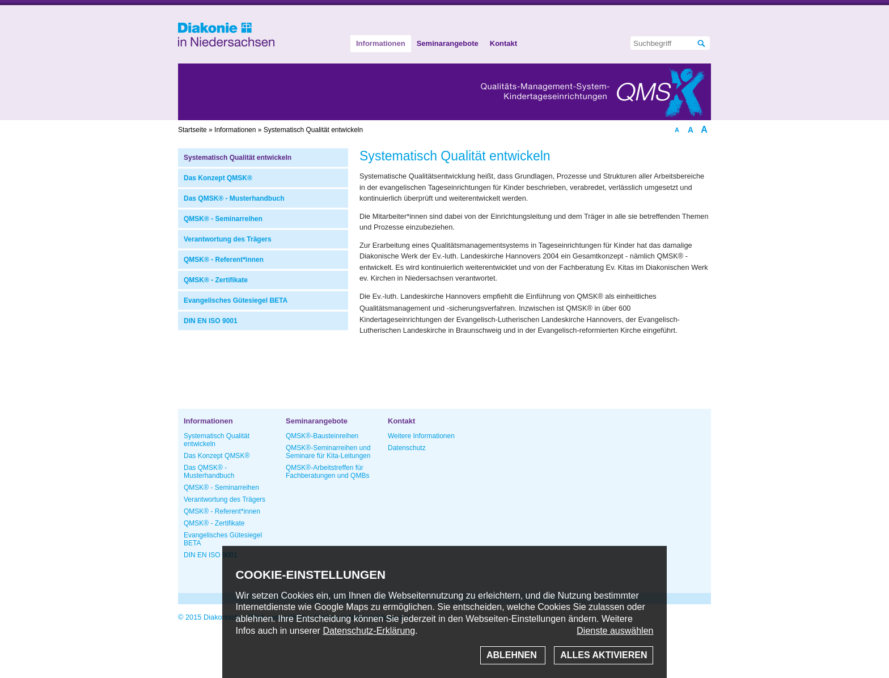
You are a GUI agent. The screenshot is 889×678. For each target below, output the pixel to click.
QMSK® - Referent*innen (224, 260)
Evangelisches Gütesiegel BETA (235, 300)
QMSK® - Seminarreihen (223, 219)
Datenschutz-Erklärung (369, 630)
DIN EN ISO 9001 (211, 321)
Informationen (380, 43)
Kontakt (503, 43)
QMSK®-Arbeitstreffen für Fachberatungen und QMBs (327, 472)
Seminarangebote (448, 43)
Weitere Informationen (421, 436)
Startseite (192, 130)
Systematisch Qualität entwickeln (237, 158)
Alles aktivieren (603, 655)
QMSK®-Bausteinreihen (322, 436)
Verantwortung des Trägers (228, 239)
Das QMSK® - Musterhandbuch (234, 198)
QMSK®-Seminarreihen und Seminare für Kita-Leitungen (328, 452)
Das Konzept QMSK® (218, 178)
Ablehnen (512, 655)
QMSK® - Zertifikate (216, 280)
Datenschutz (407, 448)
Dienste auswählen (615, 630)
